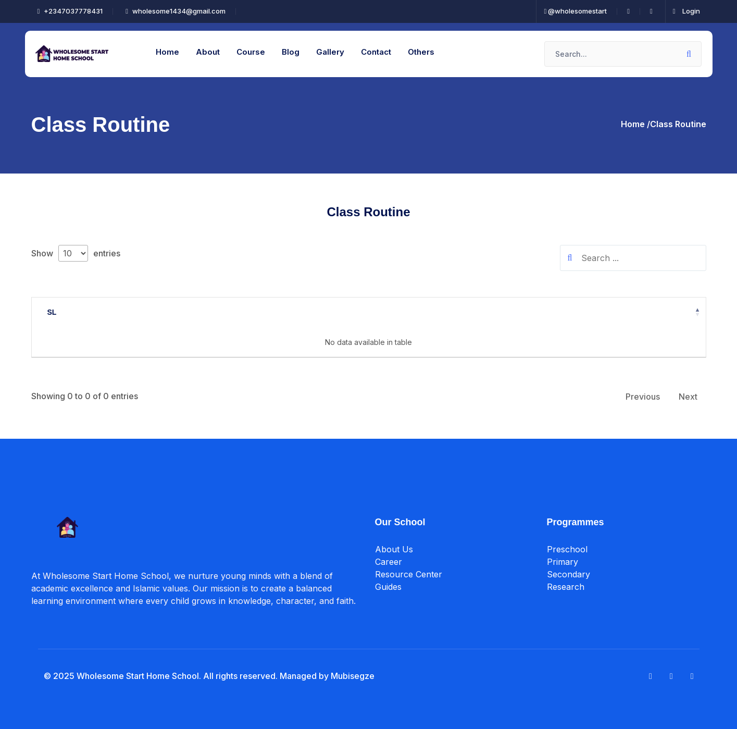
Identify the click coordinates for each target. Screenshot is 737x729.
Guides (388, 587)
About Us (394, 550)
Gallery (330, 52)
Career (388, 562)
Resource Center (408, 575)
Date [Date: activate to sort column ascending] (365, 312)
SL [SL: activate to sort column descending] (52, 312)
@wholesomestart (575, 11)
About (208, 52)
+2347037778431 (70, 11)
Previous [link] (643, 396)
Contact (376, 52)
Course (250, 52)
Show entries (75, 253)
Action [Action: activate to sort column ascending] (538, 312)
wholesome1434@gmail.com (176, 11)
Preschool (567, 550)
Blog (290, 52)
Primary (562, 562)
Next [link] (688, 396)
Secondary (568, 575)
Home (167, 52)
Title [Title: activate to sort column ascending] (199, 312)
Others (421, 52)
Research (565, 587)
